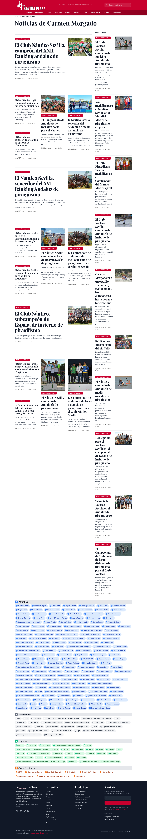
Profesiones (116, 13)
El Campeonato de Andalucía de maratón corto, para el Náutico (52, 125)
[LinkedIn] (28, 811)
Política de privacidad (119, 809)
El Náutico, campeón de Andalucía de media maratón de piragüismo (103, 390)
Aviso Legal (79, 805)
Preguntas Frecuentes (112, 817)
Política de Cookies (81, 800)
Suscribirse (118, 803)
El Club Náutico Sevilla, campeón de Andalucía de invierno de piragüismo (103, 230)
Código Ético (79, 794)
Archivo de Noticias (52, 820)
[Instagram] (25, 811)
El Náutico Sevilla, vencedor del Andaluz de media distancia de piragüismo (79, 127)
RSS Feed (49, 823)
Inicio (16, 16)
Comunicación (95, 13)
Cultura (106, 13)
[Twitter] (21, 811)
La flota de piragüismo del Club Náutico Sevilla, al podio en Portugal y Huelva (26, 409)
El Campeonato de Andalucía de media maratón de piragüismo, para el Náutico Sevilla (79, 260)
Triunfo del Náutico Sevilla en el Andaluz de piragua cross (103, 508)
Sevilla (49, 13)
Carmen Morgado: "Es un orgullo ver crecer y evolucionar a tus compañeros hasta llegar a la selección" (103, 288)
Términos (120, 832)
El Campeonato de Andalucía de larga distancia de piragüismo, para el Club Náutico (103, 561)
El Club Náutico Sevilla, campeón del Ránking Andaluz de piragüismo (103, 53)
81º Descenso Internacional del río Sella (103, 344)
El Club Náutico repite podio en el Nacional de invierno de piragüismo (27, 103)
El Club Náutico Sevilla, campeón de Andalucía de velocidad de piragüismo (26, 274)
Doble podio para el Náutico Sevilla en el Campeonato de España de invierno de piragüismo (103, 450)
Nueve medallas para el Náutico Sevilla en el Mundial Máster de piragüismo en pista (104, 114)
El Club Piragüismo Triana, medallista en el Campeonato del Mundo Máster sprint (103, 175)
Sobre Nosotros (80, 791)
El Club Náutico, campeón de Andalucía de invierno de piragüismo (26, 141)
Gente (67, 13)
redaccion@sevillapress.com (38, 833)
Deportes (76, 13)
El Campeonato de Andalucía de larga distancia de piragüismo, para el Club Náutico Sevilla (80, 406)
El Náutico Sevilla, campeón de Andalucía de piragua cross (52, 403)
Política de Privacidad (82, 797)
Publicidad (108, 814)
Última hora (39, 13)
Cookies (112, 832)
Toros (85, 13)
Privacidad (104, 832)
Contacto (78, 808)
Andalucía (58, 13)
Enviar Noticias (109, 819)
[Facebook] (17, 811)
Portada (29, 13)
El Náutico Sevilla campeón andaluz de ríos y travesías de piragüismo (52, 258)
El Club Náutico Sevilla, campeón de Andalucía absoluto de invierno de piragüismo (27, 368)
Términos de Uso (81, 803)
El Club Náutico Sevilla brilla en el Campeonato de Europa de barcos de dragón (27, 237)
